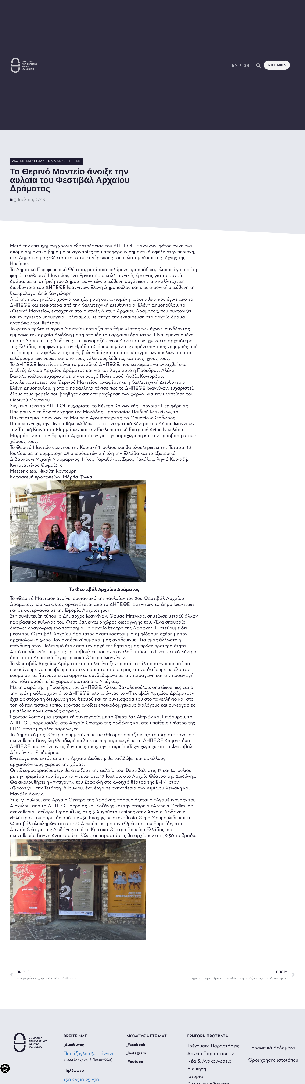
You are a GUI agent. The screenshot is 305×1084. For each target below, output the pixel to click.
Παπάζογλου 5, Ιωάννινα (90, 1053)
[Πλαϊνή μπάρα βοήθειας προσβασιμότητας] (5, 1068)
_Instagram (136, 1053)
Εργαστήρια (35, 161)
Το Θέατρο (142, 63)
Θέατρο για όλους (184, 63)
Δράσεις (18, 161)
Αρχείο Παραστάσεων (210, 1053)
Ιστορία (195, 1076)
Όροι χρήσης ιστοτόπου (273, 1060)
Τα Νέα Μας (106, 63)
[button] (263, 65)
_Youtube (134, 1062)
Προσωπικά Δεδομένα (271, 1048)
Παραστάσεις (67, 63)
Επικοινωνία (130, 67)
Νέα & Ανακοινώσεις (63, 161)
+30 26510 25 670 (81, 1080)
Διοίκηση (196, 1069)
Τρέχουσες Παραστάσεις (213, 1046)
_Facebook (135, 1045)
